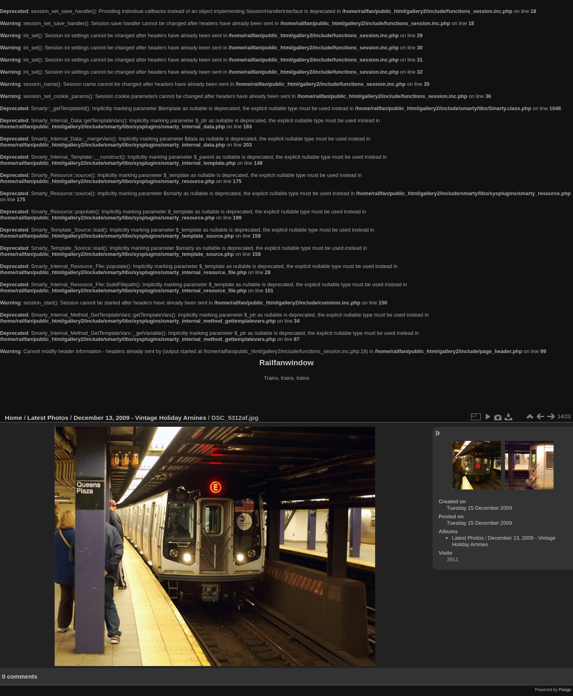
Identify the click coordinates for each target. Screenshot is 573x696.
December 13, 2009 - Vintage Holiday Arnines (140, 417)
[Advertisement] (286, 398)
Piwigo (565, 689)
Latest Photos (48, 417)
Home (13, 417)
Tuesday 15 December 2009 (479, 508)
